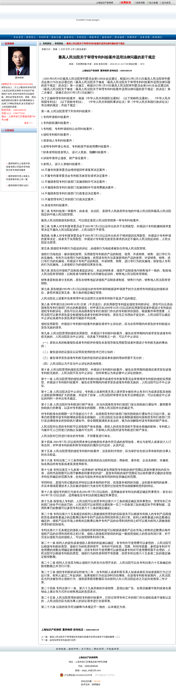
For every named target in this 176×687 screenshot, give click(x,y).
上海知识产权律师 (104, 2)
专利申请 (44, 37)
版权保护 (107, 37)
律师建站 (96, 684)
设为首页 (166, 2)
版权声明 (74, 649)
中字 (68, 49)
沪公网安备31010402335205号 (78, 675)
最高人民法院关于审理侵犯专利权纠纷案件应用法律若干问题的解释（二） (85, 637)
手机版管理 (112, 649)
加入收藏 (153, 2)
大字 (63, 49)
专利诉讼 (82, 37)
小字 (72, 49)
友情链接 (61, 649)
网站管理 (99, 649)
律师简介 (31, 37)
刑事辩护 (132, 37)
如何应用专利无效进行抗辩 (63, 640)
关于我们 (86, 649)
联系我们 (157, 37)
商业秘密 (120, 37)
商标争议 (94, 37)
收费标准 (126, 2)
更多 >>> (28, 123)
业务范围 (140, 2)
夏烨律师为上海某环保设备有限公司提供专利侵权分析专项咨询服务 (18, 168)
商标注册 (56, 37)
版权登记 (69, 37)
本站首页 (18, 37)
